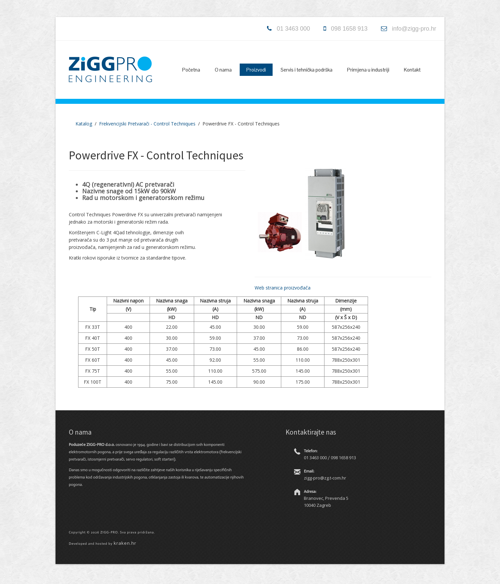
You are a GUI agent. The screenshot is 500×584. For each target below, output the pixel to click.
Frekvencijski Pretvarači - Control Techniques (147, 123)
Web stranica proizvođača (283, 288)
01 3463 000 (293, 28)
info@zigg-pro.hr (414, 28)
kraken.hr (125, 543)
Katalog (83, 123)
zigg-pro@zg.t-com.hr (325, 478)
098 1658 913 (349, 28)
